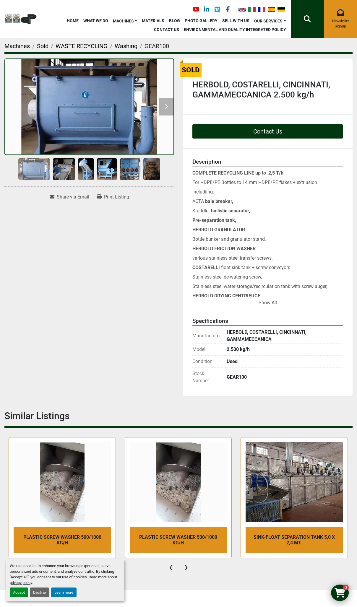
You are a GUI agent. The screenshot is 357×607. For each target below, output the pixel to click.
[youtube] (196, 9)
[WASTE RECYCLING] (82, 46)
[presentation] (171, 567)
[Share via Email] (69, 197)
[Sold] (42, 46)
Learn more (63, 592)
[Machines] (17, 46)
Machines (123, 21)
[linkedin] (206, 9)
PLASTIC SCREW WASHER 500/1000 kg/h (62, 540)
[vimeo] (217, 9)
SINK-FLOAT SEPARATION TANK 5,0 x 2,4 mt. (294, 540)
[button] (125, 20)
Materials (153, 20)
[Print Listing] (113, 197)
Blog (174, 20)
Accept (19, 592)
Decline (39, 592)
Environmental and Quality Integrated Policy (235, 29)
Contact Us (166, 29)
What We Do (95, 20)
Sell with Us (235, 20)
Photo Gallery (201, 20)
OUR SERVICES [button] (268, 21)
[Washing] (126, 46)
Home (73, 20)
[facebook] (228, 9)
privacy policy (21, 582)
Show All (268, 302)
